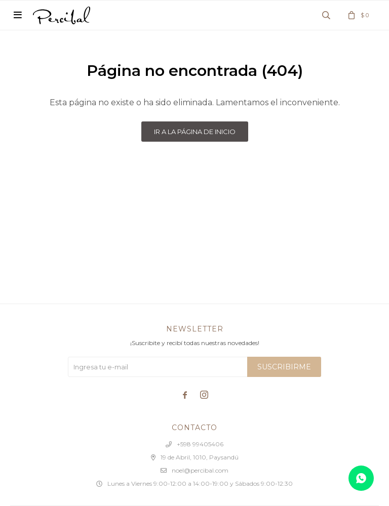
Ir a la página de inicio (195, 132)
